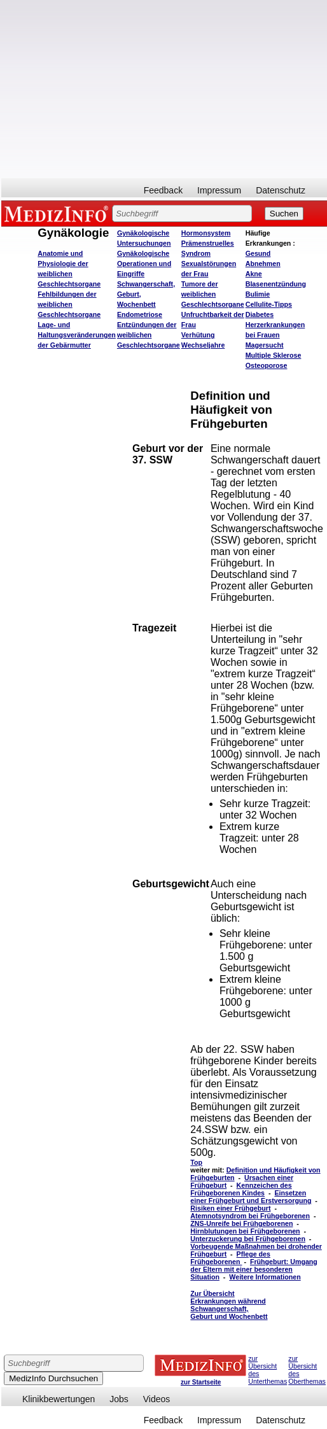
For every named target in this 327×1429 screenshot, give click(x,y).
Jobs (119, 1399)
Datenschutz (280, 190)
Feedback (163, 190)
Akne (254, 274)
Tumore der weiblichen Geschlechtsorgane (212, 294)
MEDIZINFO (58, 213)
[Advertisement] (164, 89)
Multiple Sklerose (274, 355)
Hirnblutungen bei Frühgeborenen (245, 1231)
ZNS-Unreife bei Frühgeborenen (241, 1223)
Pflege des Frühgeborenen (230, 1257)
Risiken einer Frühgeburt (230, 1208)
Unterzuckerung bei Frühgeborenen (247, 1238)
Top (196, 1162)
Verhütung (198, 335)
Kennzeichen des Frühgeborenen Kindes (240, 1189)
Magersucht (265, 345)
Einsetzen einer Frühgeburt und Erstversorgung (250, 1196)
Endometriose (139, 314)
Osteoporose (267, 365)
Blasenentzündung (276, 284)
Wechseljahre (203, 345)
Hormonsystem (206, 233)
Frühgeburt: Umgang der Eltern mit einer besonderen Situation (253, 1269)
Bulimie (258, 294)
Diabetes (260, 314)
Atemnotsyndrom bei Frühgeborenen (250, 1216)
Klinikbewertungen (58, 1399)
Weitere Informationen (264, 1277)
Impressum (219, 190)
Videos (156, 1399)
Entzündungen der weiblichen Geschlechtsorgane (148, 335)
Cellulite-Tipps (269, 304)
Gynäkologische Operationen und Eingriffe (144, 264)
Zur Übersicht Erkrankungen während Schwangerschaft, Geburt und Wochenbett (228, 1305)
